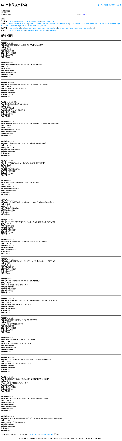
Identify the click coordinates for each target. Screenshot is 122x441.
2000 (88, 28)
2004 (71, 28)
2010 (47, 28)
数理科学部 (52, 30)
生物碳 (43, 21)
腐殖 (38, 21)
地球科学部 (12, 30)
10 (42, 434)
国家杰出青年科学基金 (77, 24)
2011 (43, 28)
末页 (52, 434)
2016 (22, 28)
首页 (29, 434)
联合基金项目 (14, 26)
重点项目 (45, 24)
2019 (10, 28)
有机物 (16, 21)
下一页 (48, 434)
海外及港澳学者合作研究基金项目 (97, 24)
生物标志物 (50, 21)
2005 (67, 28)
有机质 (11, 21)
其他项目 (43, 26)
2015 (26, 28)
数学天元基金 (34, 26)
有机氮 (28, 21)
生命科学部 (21, 30)
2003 (76, 28)
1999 (92, 28)
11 (44, 434)
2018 (14, 28)
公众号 (118, 5)
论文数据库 (104, 5)
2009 (51, 28)
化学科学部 (30, 30)
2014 (30, 28)
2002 (80, 28)
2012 (39, 28)
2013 (34, 28)
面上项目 (25, 24)
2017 (18, 28)
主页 (97, 5)
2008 (55, 28)
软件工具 (112, 5)
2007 (59, 28)
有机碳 (22, 21)
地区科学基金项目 (35, 24)
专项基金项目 (24, 26)
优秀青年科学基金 (63, 24)
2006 (63, 28)
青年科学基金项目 (15, 24)
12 (45, 434)
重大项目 (53, 24)
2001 (84, 28)
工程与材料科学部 (41, 30)
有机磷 (33, 21)
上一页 (33, 434)
